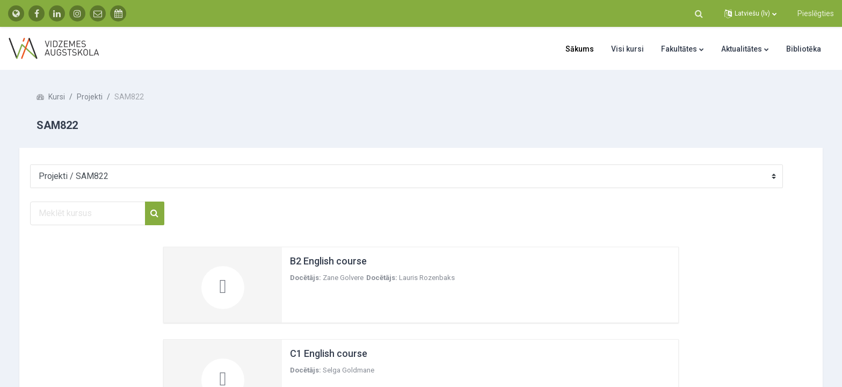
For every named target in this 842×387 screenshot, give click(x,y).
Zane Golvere (343, 278)
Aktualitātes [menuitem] (741, 49)
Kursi (67, 96)
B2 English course (328, 261)
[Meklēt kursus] (98, 213)
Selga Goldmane (348, 370)
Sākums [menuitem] (579, 49)
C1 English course (328, 353)
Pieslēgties (815, 13)
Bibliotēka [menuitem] (803, 49)
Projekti (100, 96)
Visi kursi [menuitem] (627, 49)
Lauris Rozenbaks (427, 278)
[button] (698, 13)
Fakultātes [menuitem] (679, 49)
